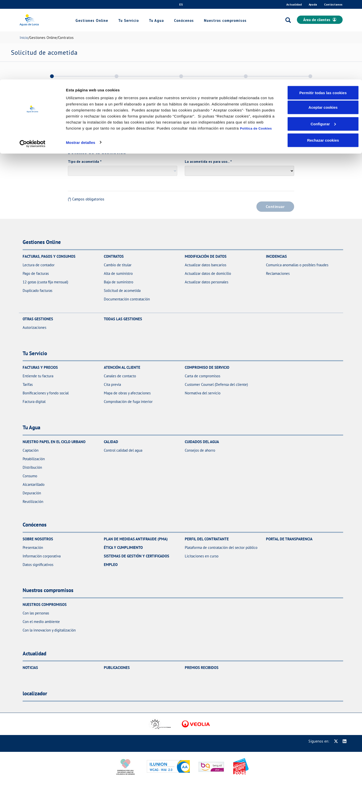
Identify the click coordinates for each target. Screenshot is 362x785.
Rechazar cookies (323, 61)
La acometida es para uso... (208, 161)
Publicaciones (117, 667)
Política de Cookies (256, 49)
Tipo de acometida (84, 161)
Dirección (76, 127)
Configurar (323, 44)
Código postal (216, 127)
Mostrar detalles (80, 63)
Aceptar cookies (323, 28)
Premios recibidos (201, 667)
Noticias (30, 667)
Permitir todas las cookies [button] (323, 13)
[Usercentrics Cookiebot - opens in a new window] (33, 64)
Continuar (275, 206)
